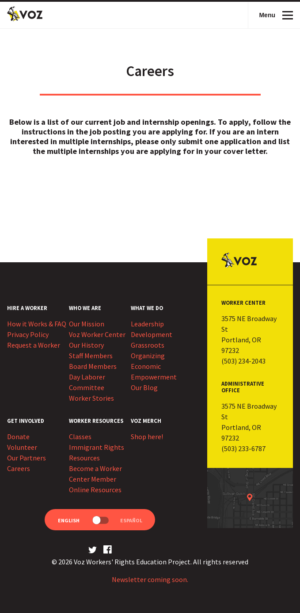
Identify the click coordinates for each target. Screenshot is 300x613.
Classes (80, 436)
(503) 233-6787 (243, 448)
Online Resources (95, 489)
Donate (18, 436)
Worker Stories (91, 398)
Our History (86, 345)
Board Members (93, 366)
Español (131, 520)
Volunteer (22, 447)
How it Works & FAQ (36, 323)
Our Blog (144, 387)
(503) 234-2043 (243, 360)
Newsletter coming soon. (150, 579)
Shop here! (147, 436)
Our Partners (26, 457)
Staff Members (91, 355)
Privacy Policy (28, 334)
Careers (18, 468)
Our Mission (86, 323)
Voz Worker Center (97, 334)
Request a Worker (33, 345)
